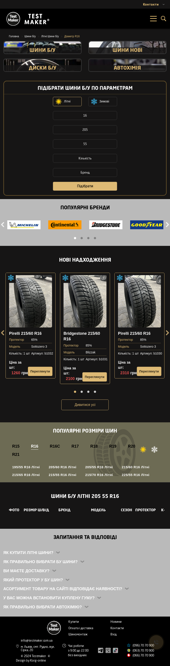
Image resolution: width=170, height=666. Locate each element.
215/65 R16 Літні (26, 475)
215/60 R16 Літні (135, 467)
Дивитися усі (85, 405)
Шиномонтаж (78, 634)
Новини (116, 621)
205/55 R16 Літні (99, 467)
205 (85, 129)
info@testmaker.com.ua (36, 640)
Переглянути (40, 371)
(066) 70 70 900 (143, 655)
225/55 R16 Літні (135, 475)
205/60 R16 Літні (62, 467)
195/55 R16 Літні (26, 467)
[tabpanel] (23, 225)
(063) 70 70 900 (143, 650)
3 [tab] (88, 238)
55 (85, 144)
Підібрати (85, 186)
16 (85, 115)
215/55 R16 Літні (62, 475)
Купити (73, 621)
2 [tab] (82, 238)
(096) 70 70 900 (143, 645)
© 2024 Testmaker (34, 656)
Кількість (85, 158)
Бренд (85, 172)
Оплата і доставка (80, 628)
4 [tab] (95, 238)
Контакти (117, 628)
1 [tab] (75, 238)
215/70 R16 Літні (99, 475)
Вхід (113, 634)
